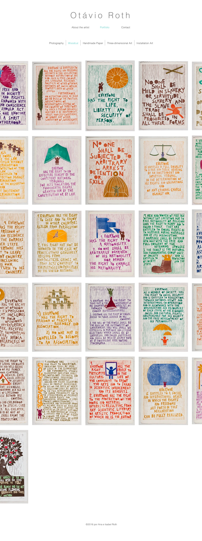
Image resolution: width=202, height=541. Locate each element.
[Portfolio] (104, 27)
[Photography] (56, 43)
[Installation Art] (145, 43)
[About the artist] (80, 27)
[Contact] (125, 27)
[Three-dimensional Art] (119, 43)
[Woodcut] (73, 43)
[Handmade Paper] (93, 43)
